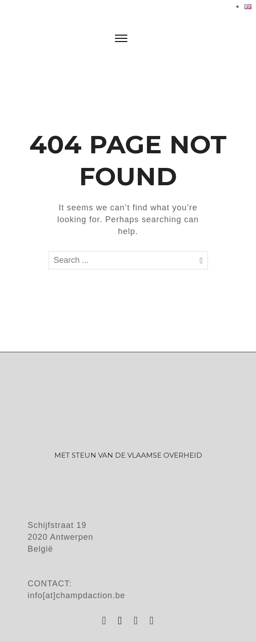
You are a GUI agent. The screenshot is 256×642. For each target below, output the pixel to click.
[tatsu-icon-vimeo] (152, 620)
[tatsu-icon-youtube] (138, 620)
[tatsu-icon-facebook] (122, 620)
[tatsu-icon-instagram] (106, 620)
